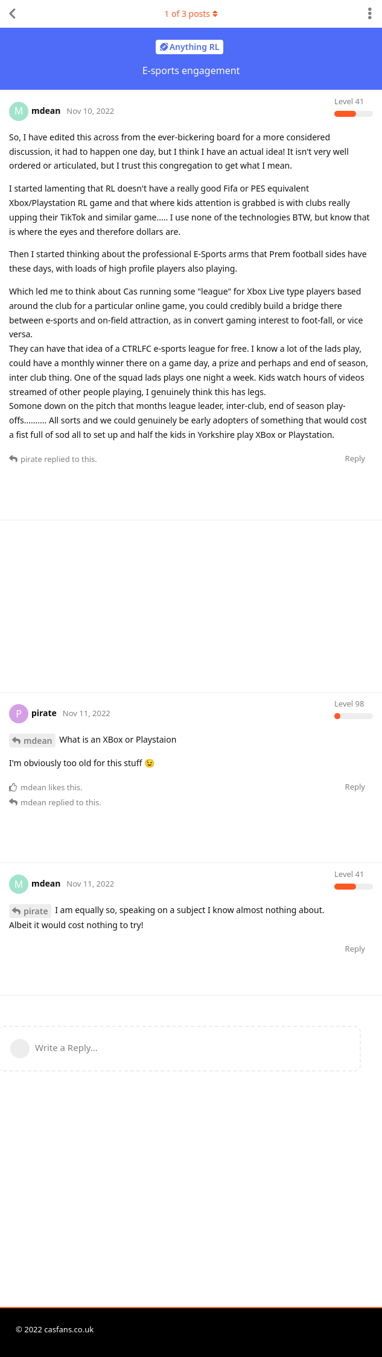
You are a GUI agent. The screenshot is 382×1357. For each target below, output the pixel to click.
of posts (190, 13)
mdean (38, 740)
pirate (36, 911)
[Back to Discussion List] (12, 14)
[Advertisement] (195, 604)
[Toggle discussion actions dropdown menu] (370, 14)
